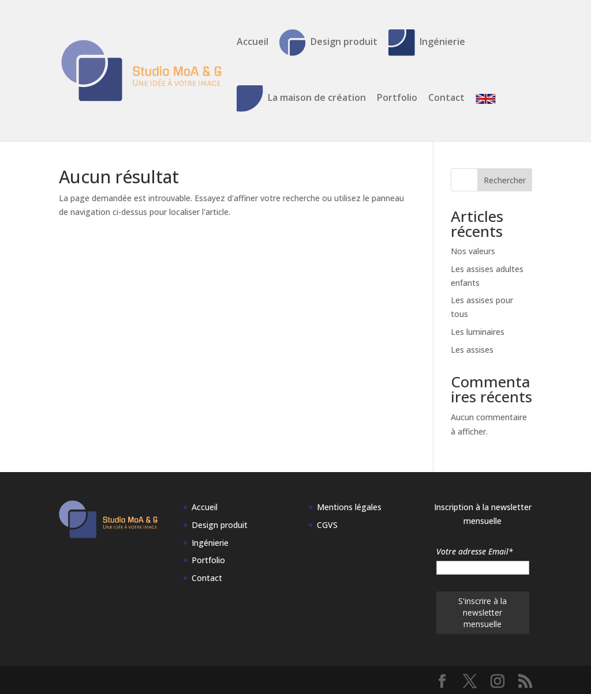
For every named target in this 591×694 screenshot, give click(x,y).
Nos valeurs (473, 251)
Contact (446, 98)
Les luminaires (477, 331)
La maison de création (301, 98)
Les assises (472, 349)
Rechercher (505, 180)
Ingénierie (426, 42)
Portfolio (397, 98)
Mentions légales (349, 506)
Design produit (328, 42)
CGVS (327, 524)
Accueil (252, 42)
